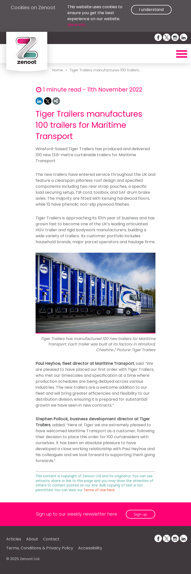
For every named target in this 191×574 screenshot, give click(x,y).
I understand (151, 9)
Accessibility (90, 548)
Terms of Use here (99, 490)
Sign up (140, 514)
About (32, 539)
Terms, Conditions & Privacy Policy (39, 548)
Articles (13, 539)
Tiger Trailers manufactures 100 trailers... (105, 70)
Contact (51, 539)
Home (57, 70)
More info (76, 25)
